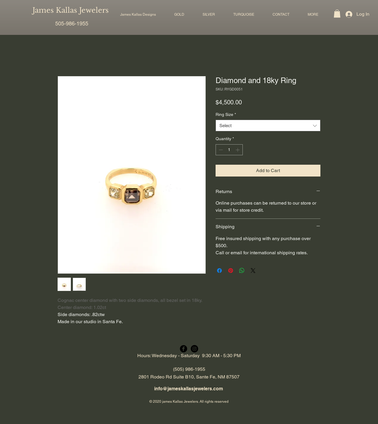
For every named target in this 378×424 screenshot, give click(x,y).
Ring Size (226, 114)
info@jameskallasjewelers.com (188, 388)
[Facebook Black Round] (183, 348)
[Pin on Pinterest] (230, 270)
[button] (179, 14)
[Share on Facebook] (219, 270)
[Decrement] (220, 150)
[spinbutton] (229, 150)
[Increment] (238, 150)
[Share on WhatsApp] (241, 270)
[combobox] (268, 125)
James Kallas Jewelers (70, 10)
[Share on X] (253, 270)
